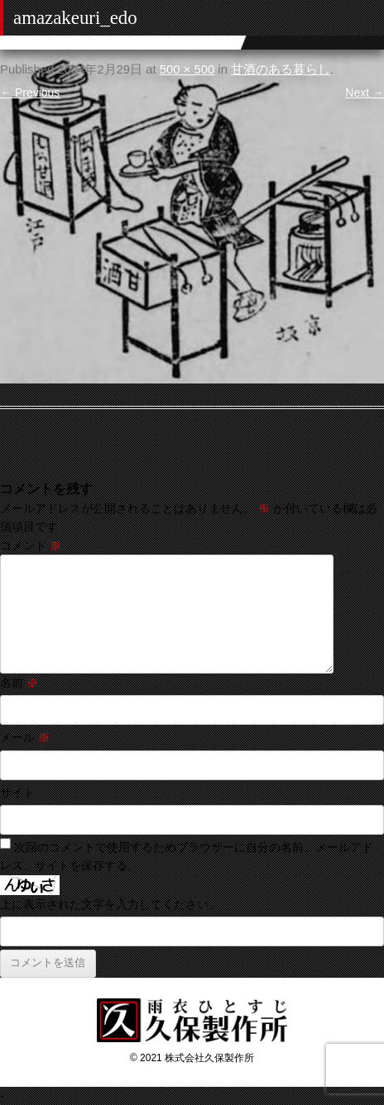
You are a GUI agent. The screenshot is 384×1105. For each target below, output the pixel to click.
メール (25, 737)
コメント (30, 545)
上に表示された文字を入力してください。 (110, 904)
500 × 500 (187, 69)
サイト (17, 792)
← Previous (30, 92)
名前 (19, 682)
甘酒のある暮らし (280, 69)
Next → (364, 92)
